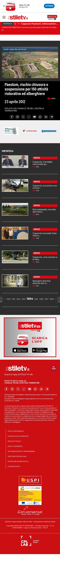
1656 (41, 299)
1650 (9, 299)
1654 (30, 298)
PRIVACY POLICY (14, 441)
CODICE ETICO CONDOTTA (18, 436)
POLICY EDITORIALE (16, 431)
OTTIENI (49, 6)
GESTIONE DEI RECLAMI (17, 456)
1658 (52, 299)
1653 (23, 299)
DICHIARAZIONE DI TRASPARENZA (21, 451)
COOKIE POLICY (14, 466)
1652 (18, 299)
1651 (13, 299)
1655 (36, 299)
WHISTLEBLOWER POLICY (18, 461)
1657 (46, 299)
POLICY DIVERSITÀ (15, 446)
